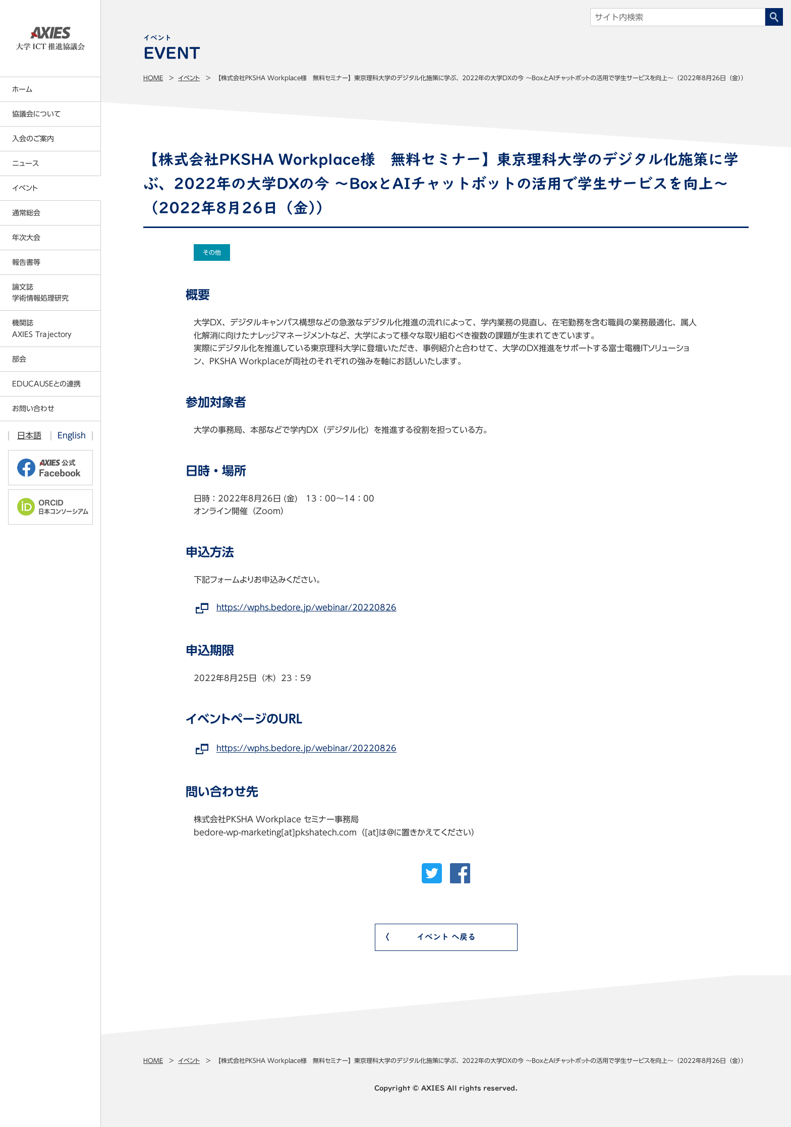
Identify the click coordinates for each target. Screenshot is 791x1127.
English (72, 435)
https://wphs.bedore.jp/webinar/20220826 (306, 607)
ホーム (22, 89)
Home (153, 78)
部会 (19, 359)
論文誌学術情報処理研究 (40, 293)
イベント (189, 78)
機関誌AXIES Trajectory (42, 328)
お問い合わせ (33, 408)
